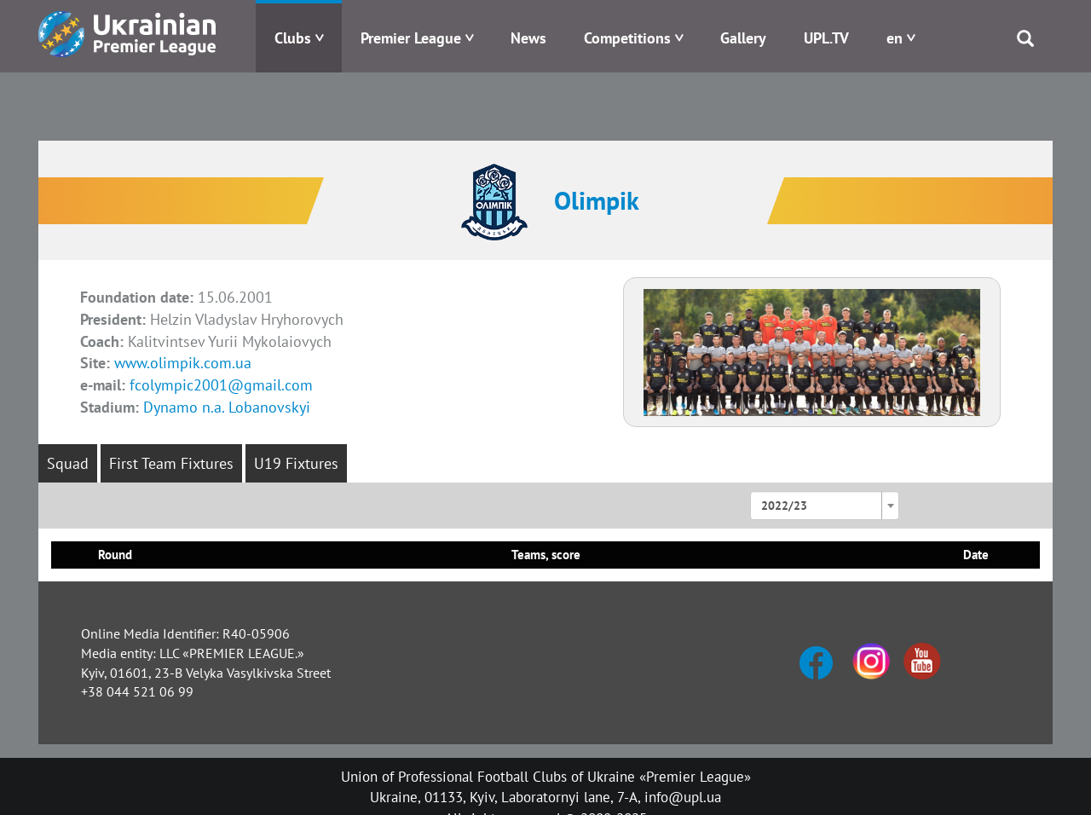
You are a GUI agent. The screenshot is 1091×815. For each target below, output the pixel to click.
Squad (68, 463)
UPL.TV (826, 38)
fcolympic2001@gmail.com (221, 385)
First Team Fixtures (171, 463)
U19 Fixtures (296, 463)
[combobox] (824, 505)
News (528, 38)
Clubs (292, 38)
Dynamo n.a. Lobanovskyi (226, 407)
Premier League (411, 38)
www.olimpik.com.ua (182, 363)
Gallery (743, 38)
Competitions (627, 38)
